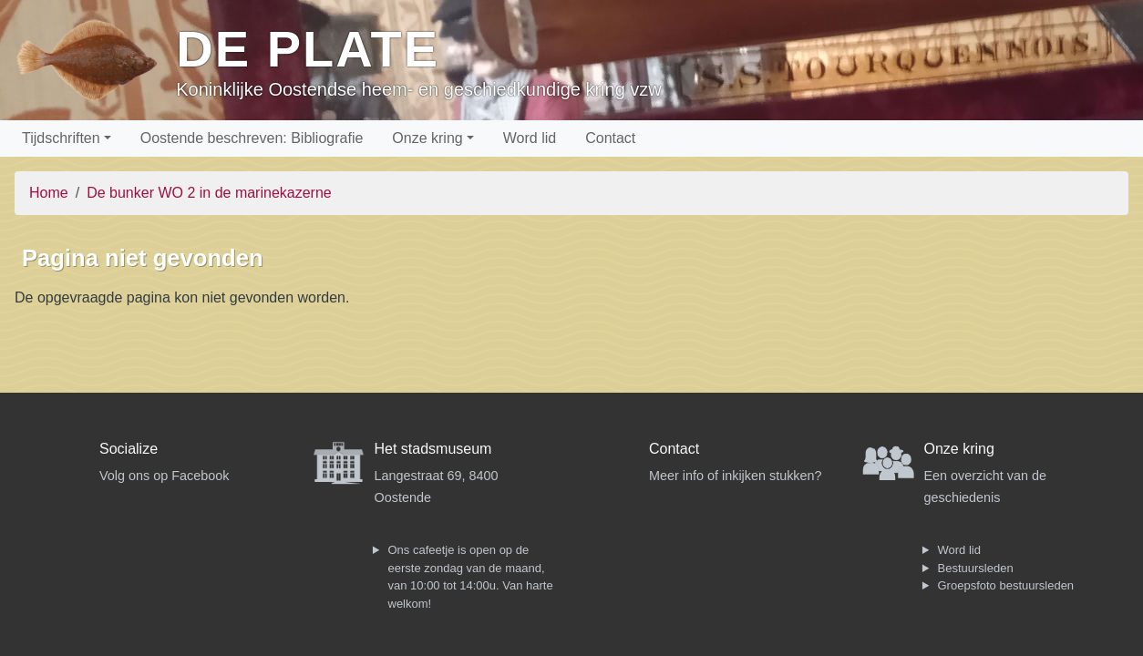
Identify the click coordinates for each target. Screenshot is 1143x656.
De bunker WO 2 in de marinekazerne (209, 192)
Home (48, 192)
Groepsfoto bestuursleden (1006, 585)
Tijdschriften (61, 138)
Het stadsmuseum (433, 448)
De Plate (307, 48)
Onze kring (427, 138)
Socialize (128, 448)
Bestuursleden (976, 568)
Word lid (529, 138)
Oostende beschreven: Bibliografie (252, 138)
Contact (610, 138)
